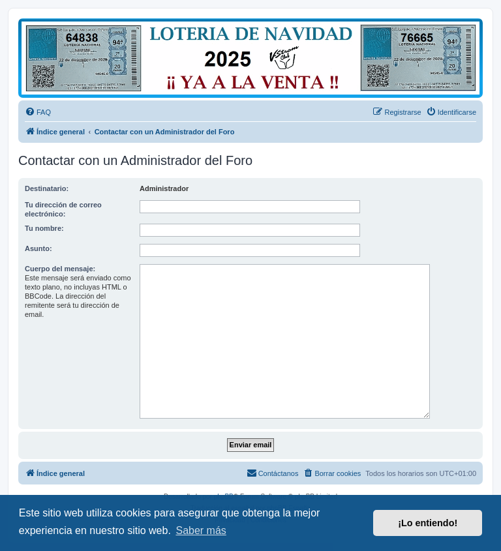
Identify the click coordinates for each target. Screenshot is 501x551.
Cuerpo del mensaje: (60, 269)
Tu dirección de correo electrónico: (63, 209)
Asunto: (38, 248)
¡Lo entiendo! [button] (427, 523)
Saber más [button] (200, 530)
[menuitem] (38, 112)
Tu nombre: (44, 228)
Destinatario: (46, 188)
